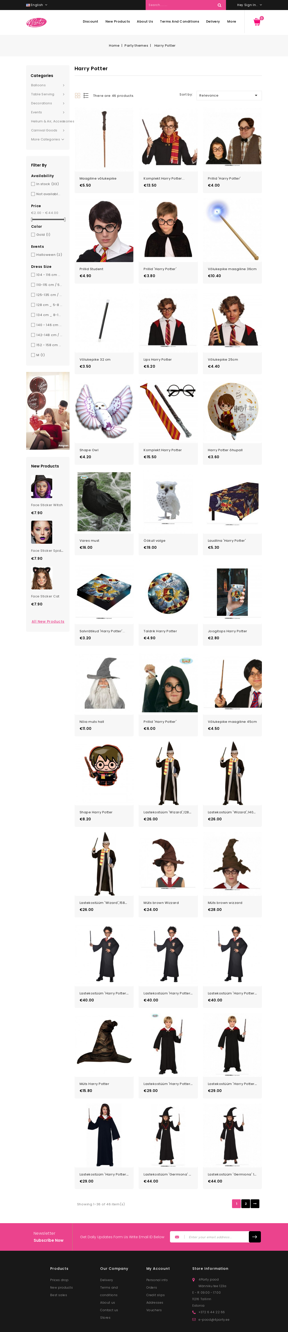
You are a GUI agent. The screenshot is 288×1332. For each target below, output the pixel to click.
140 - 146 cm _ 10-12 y (49, 325)
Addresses (154, 1276)
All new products (48, 621)
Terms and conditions (179, 21)
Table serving (42, 94)
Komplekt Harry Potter (163, 441)
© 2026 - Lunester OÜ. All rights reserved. (104, 1326)
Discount (90, 21)
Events (36, 112)
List (86, 96)
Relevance (229, 95)
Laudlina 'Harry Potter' (227, 529)
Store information (210, 1241)
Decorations (41, 103)
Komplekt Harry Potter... (164, 176)
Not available (49, 194)
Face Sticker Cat (45, 596)
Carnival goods (44, 130)
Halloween (49, 254)
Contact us (109, 1283)
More (231, 21)
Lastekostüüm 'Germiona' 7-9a (170, 1147)
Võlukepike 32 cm (95, 353)
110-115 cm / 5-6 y (49, 284)
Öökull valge (154, 529)
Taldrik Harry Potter (160, 617)
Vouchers (154, 1283)
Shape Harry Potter (96, 794)
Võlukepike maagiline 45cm (232, 706)
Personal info (157, 1253)
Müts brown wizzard (225, 883)
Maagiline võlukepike (98, 176)
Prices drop (59, 1253)
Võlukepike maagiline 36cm (232, 264)
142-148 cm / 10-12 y (49, 335)
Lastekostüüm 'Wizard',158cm (105, 883)
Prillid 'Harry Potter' (224, 176)
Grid (77, 96)
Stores (105, 1291)
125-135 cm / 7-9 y (49, 294)
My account (158, 1241)
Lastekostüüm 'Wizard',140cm (233, 794)
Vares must (89, 529)
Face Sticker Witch (47, 505)
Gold (43, 234)
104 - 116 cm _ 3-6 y (49, 274)
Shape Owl (89, 441)
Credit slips (155, 1268)
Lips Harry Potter (158, 353)
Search (220, 5)
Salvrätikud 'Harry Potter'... (102, 617)
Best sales (58, 1268)
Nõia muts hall (92, 706)
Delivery (213, 21)
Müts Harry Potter (94, 1059)
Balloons (38, 85)
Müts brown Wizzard (161, 883)
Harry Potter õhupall (225, 441)
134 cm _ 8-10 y (49, 314)
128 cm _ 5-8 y (49, 304)
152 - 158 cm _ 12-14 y (49, 345)
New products (117, 21)
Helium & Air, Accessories (50, 121)
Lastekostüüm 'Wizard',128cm (169, 794)
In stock (47, 184)
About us (145, 21)
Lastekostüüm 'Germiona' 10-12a (236, 1147)
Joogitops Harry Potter (227, 617)
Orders (151, 1261)
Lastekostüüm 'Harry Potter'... (105, 971)
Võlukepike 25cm (223, 353)
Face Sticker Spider (48, 550)
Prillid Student (91, 264)
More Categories (48, 139)
